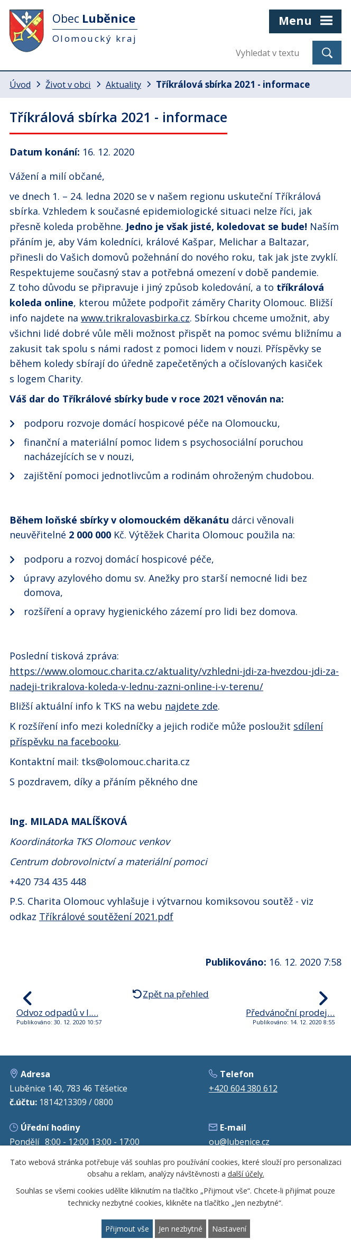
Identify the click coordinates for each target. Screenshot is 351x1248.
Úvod (20, 84)
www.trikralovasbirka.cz (135, 317)
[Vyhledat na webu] (270, 53)
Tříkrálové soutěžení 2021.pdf (106, 916)
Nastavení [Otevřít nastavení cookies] (229, 1229)
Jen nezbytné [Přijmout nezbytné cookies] (180, 1229)
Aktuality (123, 84)
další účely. (246, 1174)
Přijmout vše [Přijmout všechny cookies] (127, 1229)
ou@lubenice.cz (239, 1142)
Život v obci (68, 84)
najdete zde (191, 706)
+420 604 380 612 (243, 1088)
